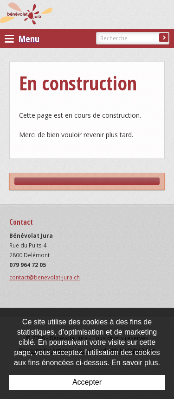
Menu (22, 38)
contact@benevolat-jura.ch (44, 277)
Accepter (87, 382)
